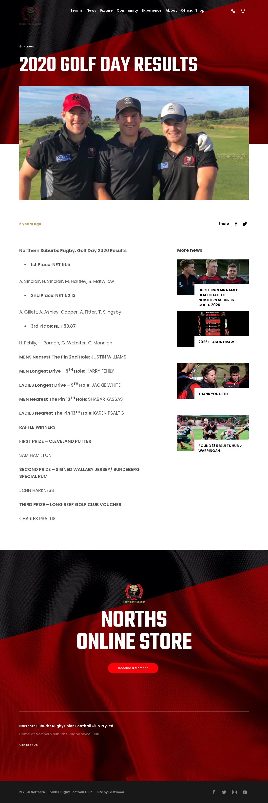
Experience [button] (152, 10)
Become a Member (133, 668)
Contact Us (28, 745)
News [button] (91, 10)
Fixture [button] (106, 10)
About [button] (171, 10)
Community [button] (127, 10)
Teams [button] (76, 10)
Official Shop (193, 10)
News (30, 46)
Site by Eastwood (110, 792)
